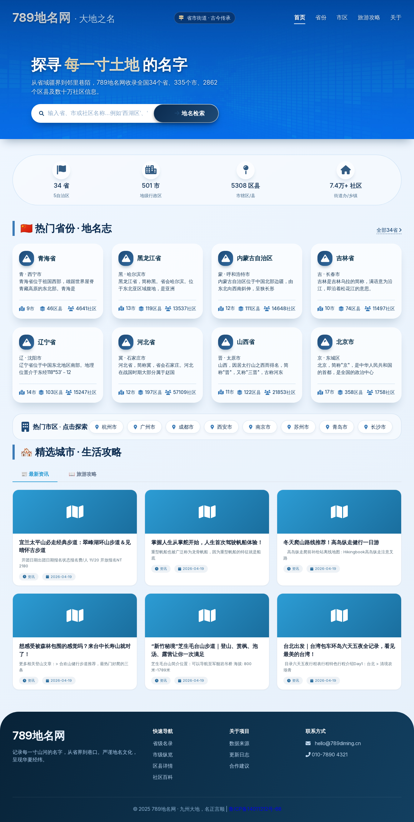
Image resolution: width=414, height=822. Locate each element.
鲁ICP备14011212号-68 (255, 809)
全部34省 (389, 230)
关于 (396, 17)
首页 (299, 17)
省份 (321, 17)
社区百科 (163, 777)
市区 (342, 17)
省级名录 (163, 743)
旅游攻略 (369, 17)
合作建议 (239, 766)
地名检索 (186, 113)
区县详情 (163, 766)
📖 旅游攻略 (82, 474)
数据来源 (239, 743)
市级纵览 (163, 754)
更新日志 (239, 754)
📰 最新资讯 (35, 474)
